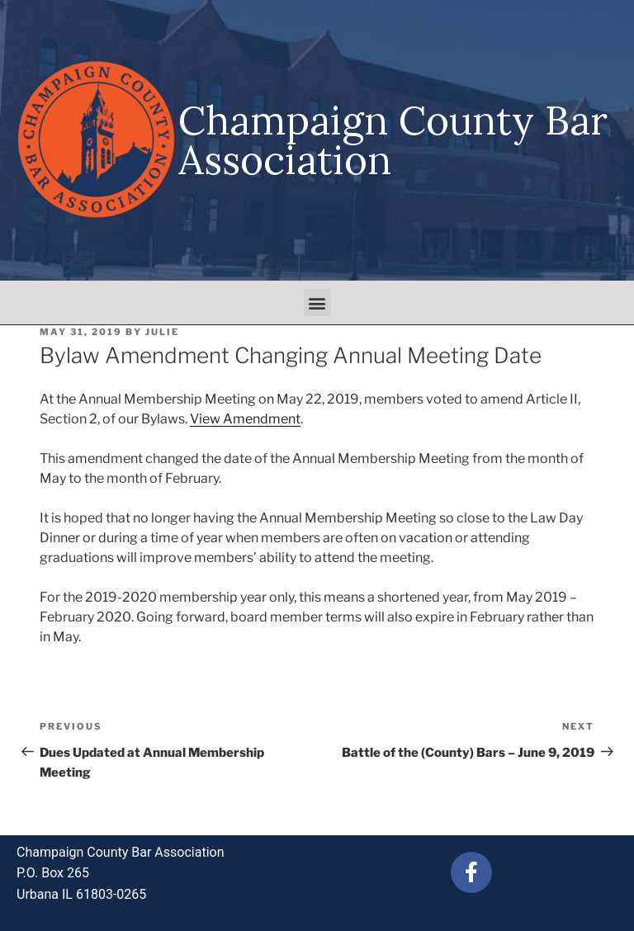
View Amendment (245, 419)
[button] (317, 302)
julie (162, 332)
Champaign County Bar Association (393, 140)
